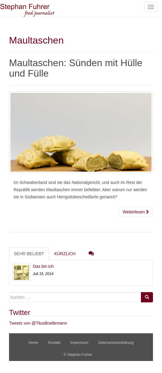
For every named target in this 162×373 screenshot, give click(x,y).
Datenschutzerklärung (116, 343)
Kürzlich (64, 253)
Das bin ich (43, 266)
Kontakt (54, 343)
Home (33, 343)
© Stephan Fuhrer (78, 355)
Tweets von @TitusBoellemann (38, 323)
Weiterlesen (136, 211)
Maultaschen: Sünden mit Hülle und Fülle (75, 68)
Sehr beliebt (29, 253)
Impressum (79, 343)
